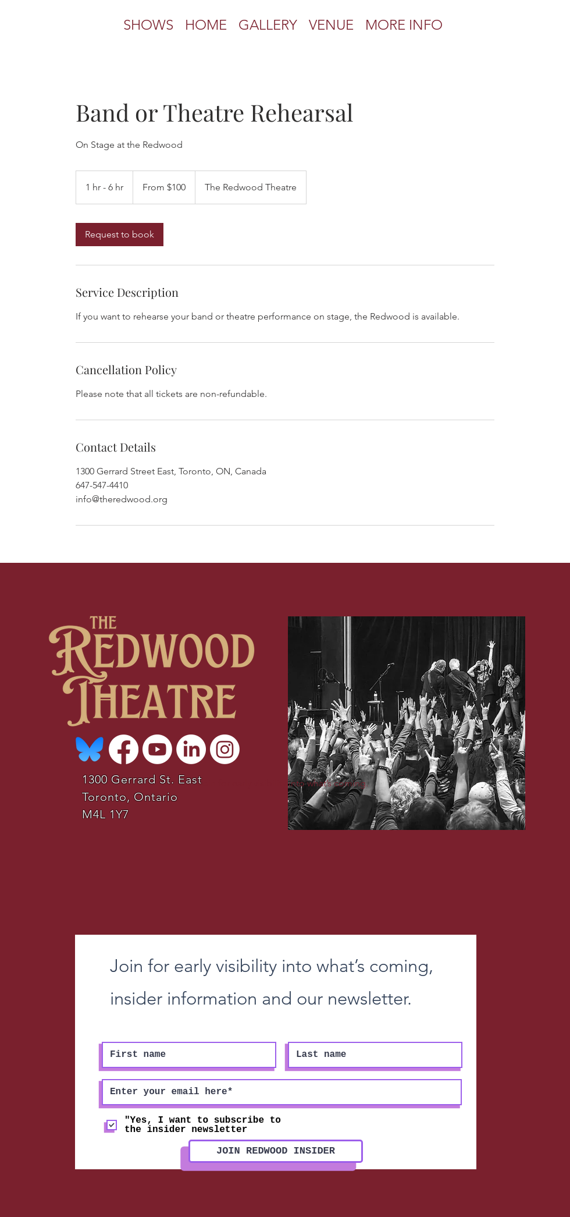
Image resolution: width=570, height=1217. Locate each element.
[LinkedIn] (191, 749)
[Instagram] (225, 749)
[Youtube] (157, 749)
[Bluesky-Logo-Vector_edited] (90, 749)
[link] (119, 234)
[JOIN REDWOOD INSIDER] (275, 1151)
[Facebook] (123, 749)
